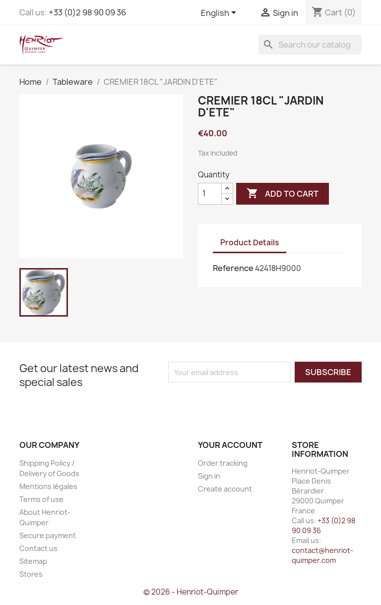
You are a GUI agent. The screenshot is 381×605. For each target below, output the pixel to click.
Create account (225, 489)
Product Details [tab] (249, 242)
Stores (31, 574)
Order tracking (223, 463)
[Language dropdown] (220, 13)
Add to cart (282, 193)
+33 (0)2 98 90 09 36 (87, 12)
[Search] (310, 45)
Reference (233, 268)
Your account (230, 445)
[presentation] (251, 402)
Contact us (38, 548)
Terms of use (41, 499)
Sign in (209, 476)
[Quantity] (210, 194)
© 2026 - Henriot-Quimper (190, 592)
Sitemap (33, 561)
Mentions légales (48, 486)
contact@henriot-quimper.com (322, 555)
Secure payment (47, 535)
